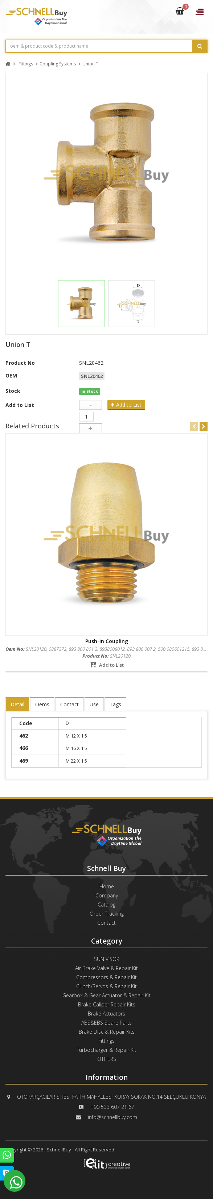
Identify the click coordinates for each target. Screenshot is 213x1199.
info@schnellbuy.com (112, 1117)
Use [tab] (94, 704)
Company (106, 895)
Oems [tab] (42, 704)
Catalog (106, 904)
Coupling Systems (58, 64)
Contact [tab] (69, 704)
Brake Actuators (106, 1013)
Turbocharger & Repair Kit (106, 1049)
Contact (106, 922)
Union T (90, 64)
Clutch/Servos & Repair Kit (106, 986)
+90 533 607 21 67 (112, 1106)
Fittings (26, 64)
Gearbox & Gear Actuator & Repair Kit (106, 995)
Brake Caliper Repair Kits (106, 1004)
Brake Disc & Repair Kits (107, 1031)
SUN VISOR (106, 959)
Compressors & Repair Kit (106, 977)
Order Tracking (107, 913)
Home (106, 886)
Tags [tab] (115, 704)
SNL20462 (92, 376)
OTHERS (106, 1058)
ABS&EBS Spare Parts (106, 1022)
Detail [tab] (17, 704)
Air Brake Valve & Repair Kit (106, 968)
